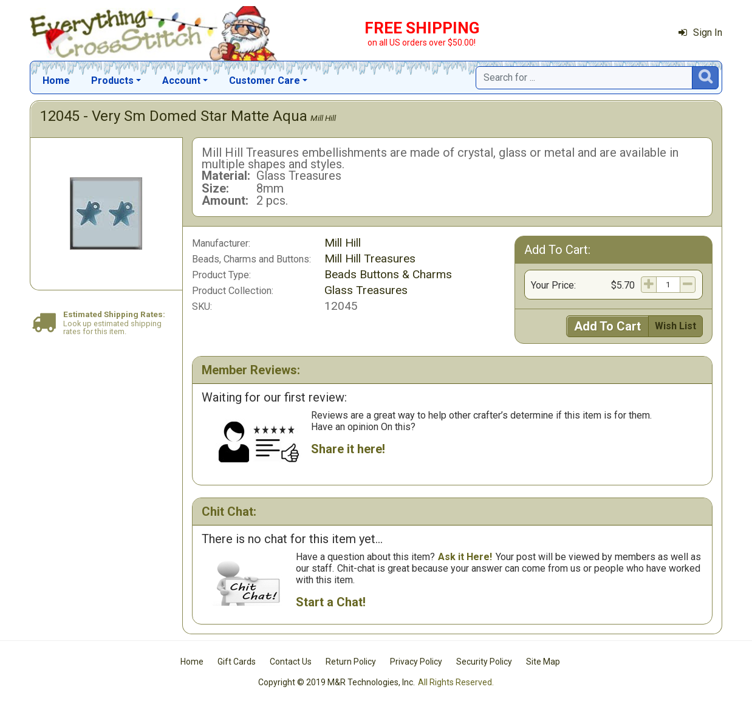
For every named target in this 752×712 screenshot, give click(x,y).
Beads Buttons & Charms (388, 274)
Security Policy (484, 661)
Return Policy (351, 661)
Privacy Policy (416, 661)
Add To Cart (607, 326)
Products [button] (112, 80)
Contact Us (291, 661)
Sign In (700, 32)
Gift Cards (236, 661)
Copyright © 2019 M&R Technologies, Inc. (336, 682)
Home (56, 80)
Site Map (543, 661)
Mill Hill (323, 118)
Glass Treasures (366, 290)
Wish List (675, 326)
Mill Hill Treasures (369, 258)
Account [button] (181, 80)
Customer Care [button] (264, 80)
